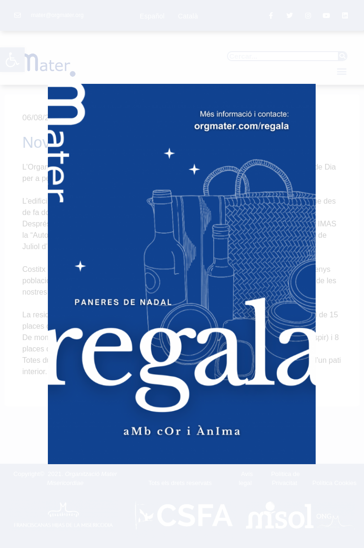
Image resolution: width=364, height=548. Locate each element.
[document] (182, 274)
